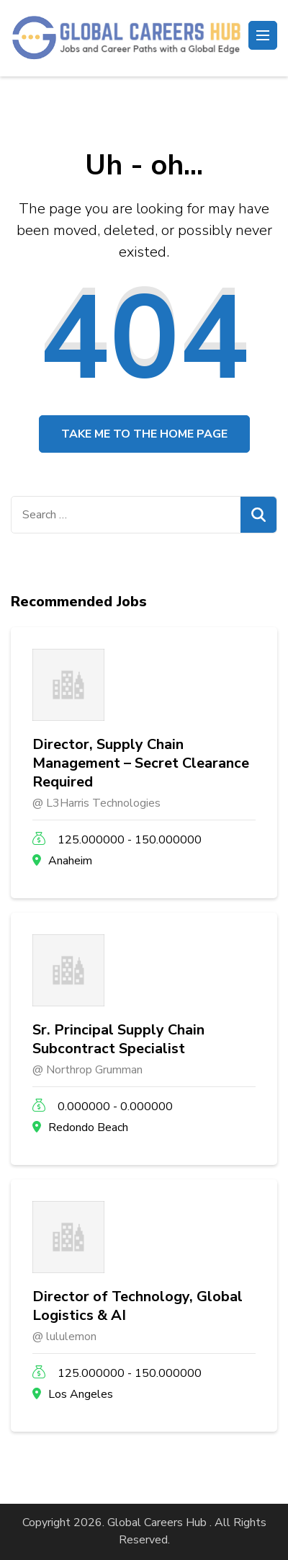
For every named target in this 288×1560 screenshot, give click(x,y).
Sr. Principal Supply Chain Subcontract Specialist (118, 1039)
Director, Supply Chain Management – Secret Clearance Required (140, 763)
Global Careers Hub (157, 1522)
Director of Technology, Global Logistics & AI (137, 1306)
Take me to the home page (144, 434)
